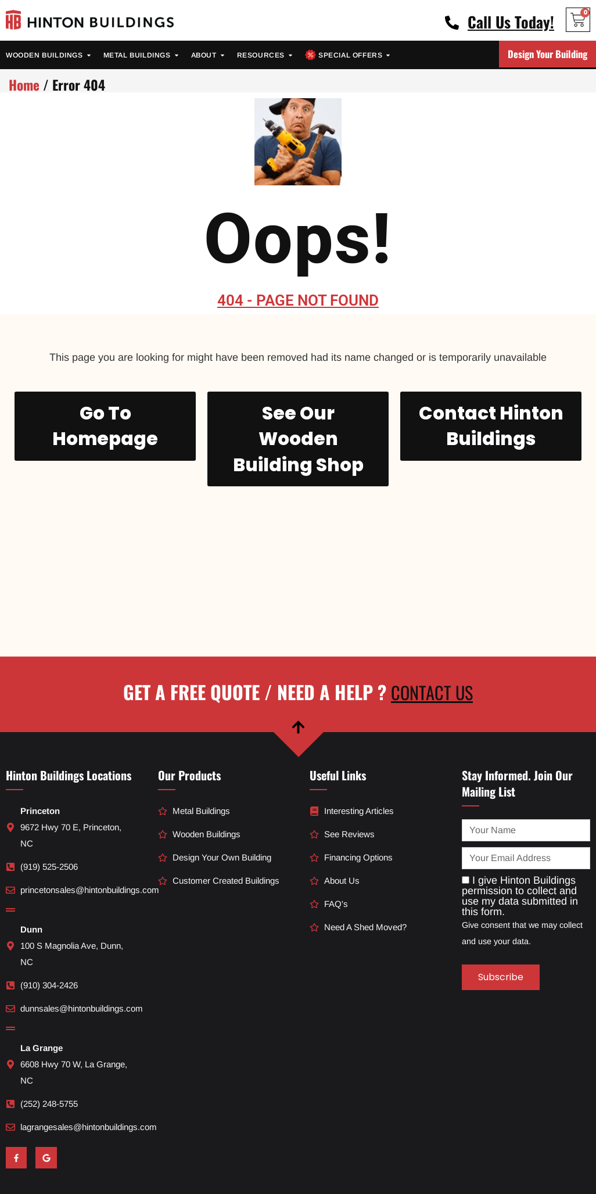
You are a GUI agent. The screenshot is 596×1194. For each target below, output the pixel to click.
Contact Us (432, 638)
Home (24, 85)
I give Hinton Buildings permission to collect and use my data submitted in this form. (520, 842)
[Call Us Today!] (452, 23)
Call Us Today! (511, 21)
